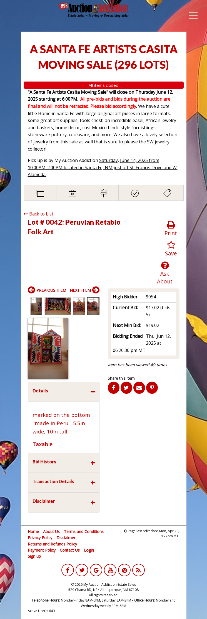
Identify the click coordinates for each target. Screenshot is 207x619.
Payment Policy (42, 550)
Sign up (34, 556)
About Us (51, 531)
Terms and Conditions (84, 531)
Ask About (165, 273)
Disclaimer (65, 537)
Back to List (38, 214)
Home (33, 531)
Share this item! (122, 378)
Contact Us (70, 550)
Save (171, 249)
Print (170, 228)
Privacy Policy (40, 537)
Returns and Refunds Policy (52, 544)
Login (89, 550)
